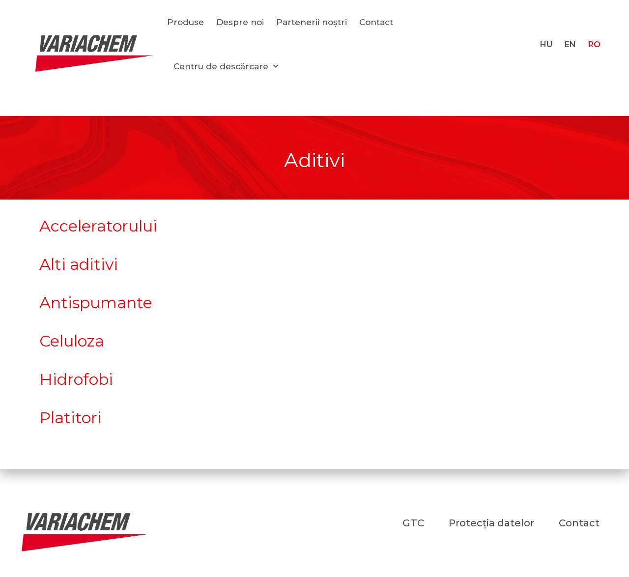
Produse (185, 22)
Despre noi (240, 22)
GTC (413, 523)
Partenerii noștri (311, 22)
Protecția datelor (491, 523)
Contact (376, 22)
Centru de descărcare (225, 66)
